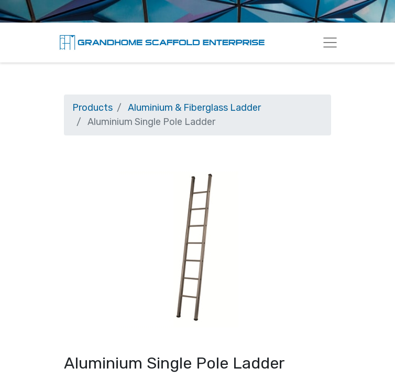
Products (92, 107)
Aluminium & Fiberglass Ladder (194, 107)
